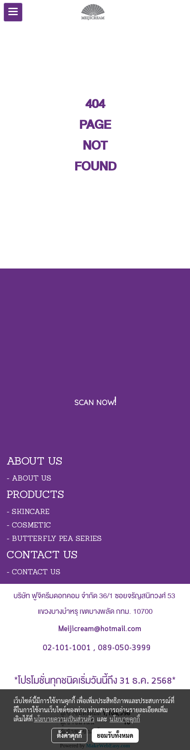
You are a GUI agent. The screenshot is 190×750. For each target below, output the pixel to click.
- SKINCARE (28, 512)
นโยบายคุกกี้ (125, 719)
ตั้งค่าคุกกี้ (69, 735)
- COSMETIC (29, 525)
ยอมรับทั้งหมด (115, 735)
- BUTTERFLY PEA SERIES (54, 539)
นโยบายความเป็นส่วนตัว (64, 719)
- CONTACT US (33, 572)
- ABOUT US (29, 478)
